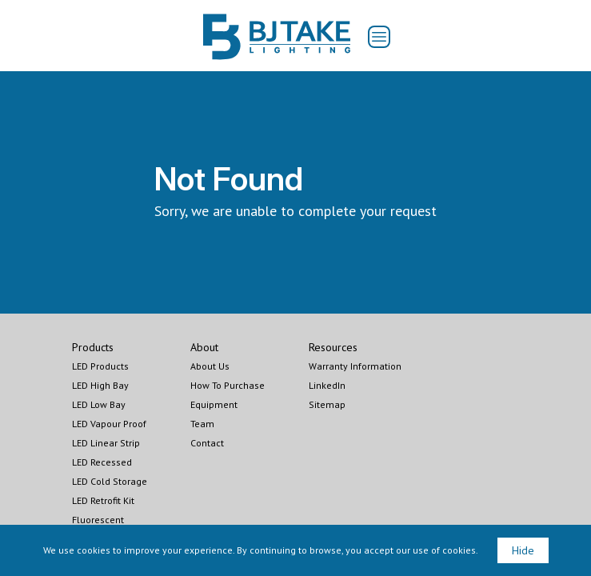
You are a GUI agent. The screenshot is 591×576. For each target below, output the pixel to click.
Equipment (214, 404)
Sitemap (327, 404)
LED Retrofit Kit (103, 500)
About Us (210, 366)
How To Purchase (227, 385)
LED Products (100, 366)
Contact (207, 443)
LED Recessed (102, 462)
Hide (523, 550)
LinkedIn (327, 385)
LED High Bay (100, 385)
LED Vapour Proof (109, 424)
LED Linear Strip (106, 443)
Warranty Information (355, 366)
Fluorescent (98, 520)
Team (202, 424)
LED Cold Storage (109, 481)
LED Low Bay (99, 404)
